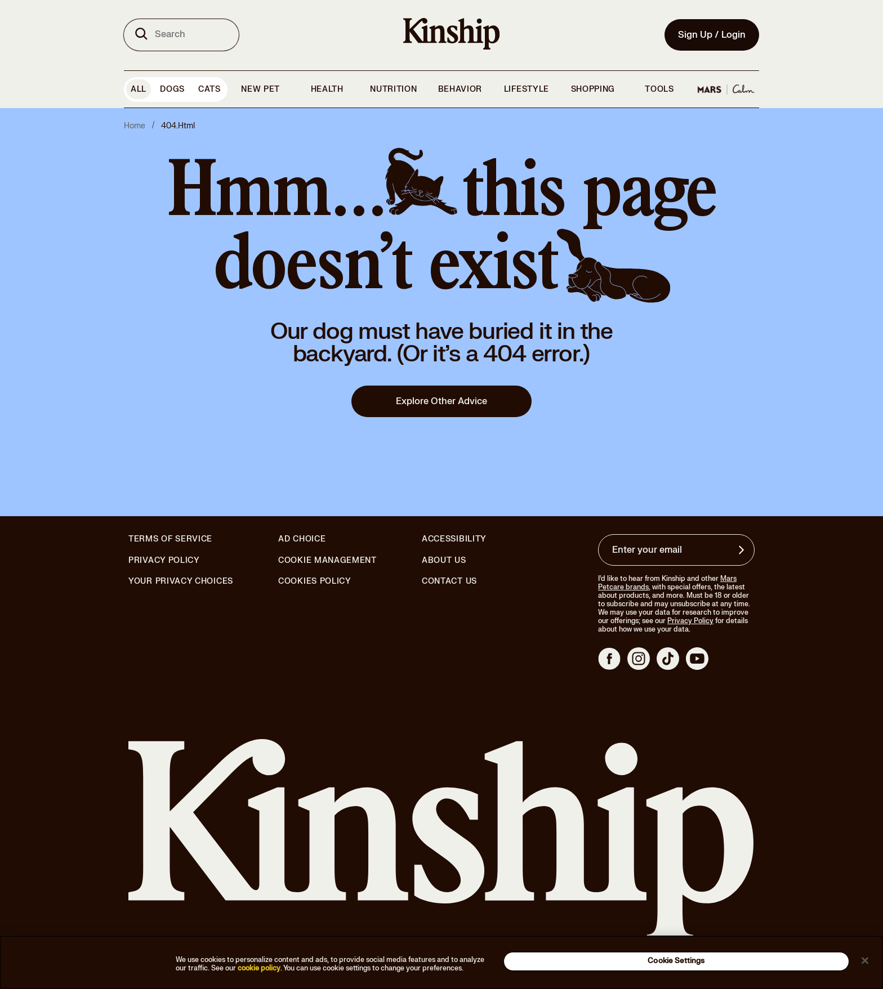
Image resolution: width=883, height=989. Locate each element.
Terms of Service (170, 539)
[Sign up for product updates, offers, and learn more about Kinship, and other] (743, 550)
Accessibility (454, 539)
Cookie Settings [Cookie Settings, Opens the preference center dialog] (676, 960)
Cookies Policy (314, 581)
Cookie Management (327, 560)
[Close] (865, 960)
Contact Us (449, 581)
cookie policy (259, 968)
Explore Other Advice (441, 401)
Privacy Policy (164, 561)
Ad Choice (301, 539)
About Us (444, 560)
